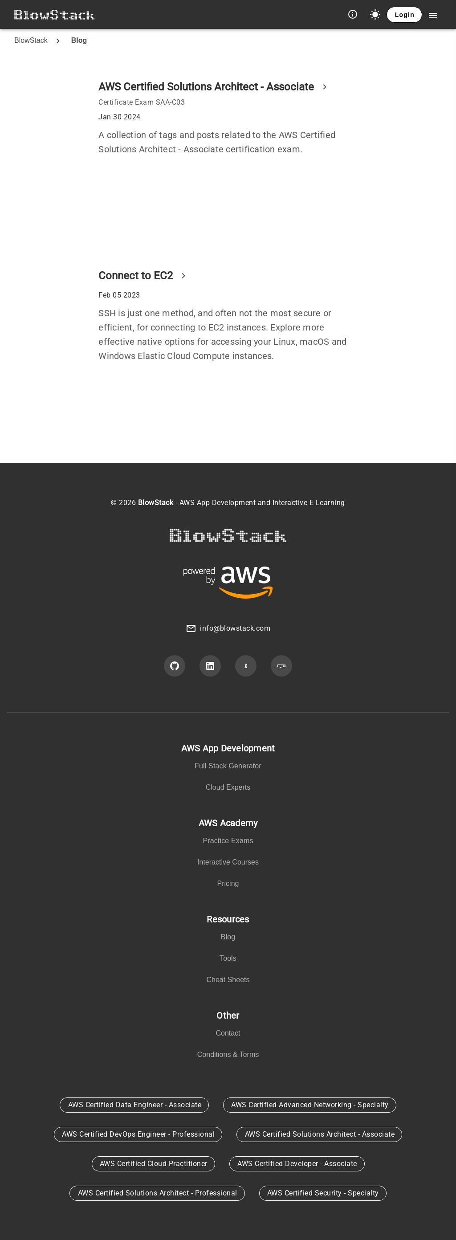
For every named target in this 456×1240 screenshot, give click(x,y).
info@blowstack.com (235, 628)
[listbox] (228, 770)
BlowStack (31, 40)
